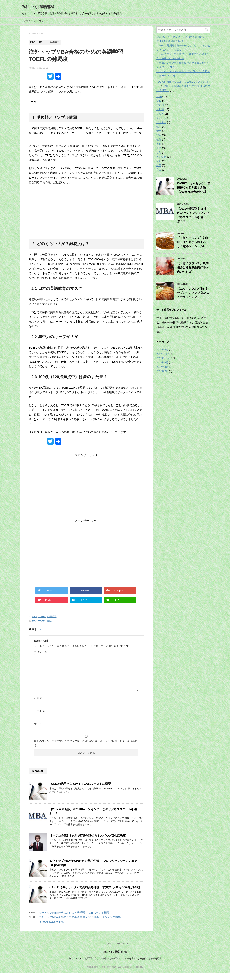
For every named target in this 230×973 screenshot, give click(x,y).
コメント (40, 652)
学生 (158, 130)
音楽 (158, 169)
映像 (158, 139)
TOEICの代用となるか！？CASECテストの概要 (80, 783)
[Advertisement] (86, 489)
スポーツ (161, 118)
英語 (49, 621)
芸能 (158, 152)
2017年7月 (162, 371)
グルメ (160, 113)
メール (39, 710)
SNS (159, 100)
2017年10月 (163, 358)
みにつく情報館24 (38, 6)
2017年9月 (162, 362)
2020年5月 (162, 349)
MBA (34, 616)
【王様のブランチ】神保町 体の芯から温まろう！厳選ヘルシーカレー (193, 242)
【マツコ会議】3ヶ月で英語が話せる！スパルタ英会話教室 (87, 835)
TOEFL (42, 616)
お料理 (160, 109)
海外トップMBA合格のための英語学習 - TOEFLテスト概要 (74, 912)
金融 (158, 161)
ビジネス (161, 122)
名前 (38, 697)
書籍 (158, 143)
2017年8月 (162, 366)
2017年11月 (163, 353)
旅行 (158, 135)
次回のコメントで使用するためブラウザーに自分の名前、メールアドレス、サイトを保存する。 (85, 743)
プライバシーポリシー (36, 20)
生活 (158, 148)
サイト (38, 723)
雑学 (158, 165)
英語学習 (51, 616)
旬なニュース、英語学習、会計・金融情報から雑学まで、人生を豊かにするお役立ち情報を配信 (115, 958)
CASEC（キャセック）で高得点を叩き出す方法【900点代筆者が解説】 (95, 887)
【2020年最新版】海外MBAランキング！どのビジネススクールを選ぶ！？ (193, 215)
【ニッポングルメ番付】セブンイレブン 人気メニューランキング (193, 293)
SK (41, 629)
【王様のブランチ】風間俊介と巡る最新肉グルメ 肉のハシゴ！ (193, 267)
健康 (158, 126)
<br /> (86, 212)
